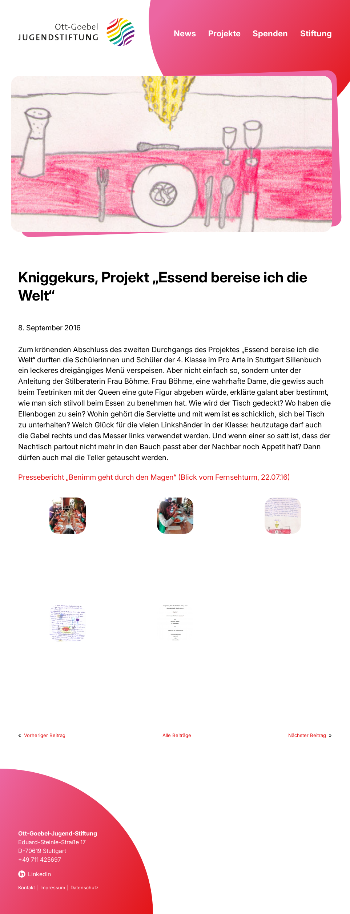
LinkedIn (39, 874)
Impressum (52, 887)
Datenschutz (84, 887)
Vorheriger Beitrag (44, 735)
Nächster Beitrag (307, 735)
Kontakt (26, 887)
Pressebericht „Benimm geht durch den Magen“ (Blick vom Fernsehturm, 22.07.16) (154, 477)
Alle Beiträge (176, 735)
